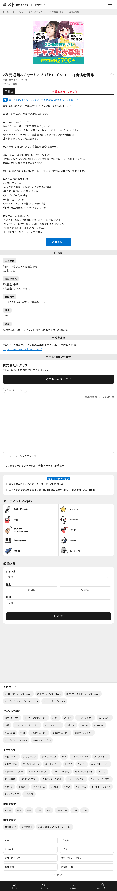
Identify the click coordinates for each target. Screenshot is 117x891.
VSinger (70, 725)
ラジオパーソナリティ (101, 779)
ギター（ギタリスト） (14, 771)
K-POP (68, 764)
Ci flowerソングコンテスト (21, 456)
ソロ (64, 756)
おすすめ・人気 (12, 794)
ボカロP (55, 786)
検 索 (58, 616)
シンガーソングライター (36, 717)
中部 (39, 810)
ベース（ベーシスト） (38, 771)
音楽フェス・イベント (52, 779)
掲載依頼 (9, 866)
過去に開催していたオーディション (54, 826)
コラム (64, 849)
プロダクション (69, 840)
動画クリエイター (60, 732)
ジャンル (44, 888)
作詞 (22, 732)
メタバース (81, 786)
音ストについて (12, 858)
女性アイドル (11, 764)
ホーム (14, 888)
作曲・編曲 (10, 732)
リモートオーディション (54, 701)
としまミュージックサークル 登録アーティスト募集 (35, 465)
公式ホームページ (58, 379)
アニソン (102, 771)
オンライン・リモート (101, 786)
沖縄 (84, 810)
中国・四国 (62, 810)
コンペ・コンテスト (76, 779)
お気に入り (102, 888)
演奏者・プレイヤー (84, 732)
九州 (74, 810)
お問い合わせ (68, 866)
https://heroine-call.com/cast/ (22, 349)
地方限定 (28, 794)
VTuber (84, 725)
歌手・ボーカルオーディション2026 (83, 693)
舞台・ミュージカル (42, 740)
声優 (15, 84)
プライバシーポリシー (72, 858)
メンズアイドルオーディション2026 (21, 701)
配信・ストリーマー (16, 390)
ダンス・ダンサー (85, 717)
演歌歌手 (22, 786)
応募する (58, 242)
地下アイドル (39, 786)
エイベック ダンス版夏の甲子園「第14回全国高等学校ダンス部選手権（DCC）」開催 (52, 489)
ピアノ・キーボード (84, 771)
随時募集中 (27, 826)
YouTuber (99, 725)
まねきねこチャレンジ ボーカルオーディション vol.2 (36, 483)
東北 (19, 810)
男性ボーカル (11, 756)
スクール (9, 849)
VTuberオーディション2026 (18, 693)
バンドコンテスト (29, 779)
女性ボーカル (29, 756)
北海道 (8, 810)
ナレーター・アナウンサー (27, 725)
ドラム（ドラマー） (61, 771)
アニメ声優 (10, 779)
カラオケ (9, 786)
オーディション (12, 840)
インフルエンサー (53, 725)
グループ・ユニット (80, 756)
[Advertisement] (58, 426)
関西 (49, 810)
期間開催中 (10, 826)
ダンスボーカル (49, 756)
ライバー (82, 764)
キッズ (67, 786)
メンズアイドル (101, 756)
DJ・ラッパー (105, 717)
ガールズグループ (31, 764)
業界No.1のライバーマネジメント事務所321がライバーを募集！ (43, 99)
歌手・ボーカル (12, 717)
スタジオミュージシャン (16, 740)
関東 (29, 810)
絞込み (73, 888)
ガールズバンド (52, 764)
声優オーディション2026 (49, 693)
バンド (55, 717)
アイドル (68, 717)
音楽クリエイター (38, 732)
